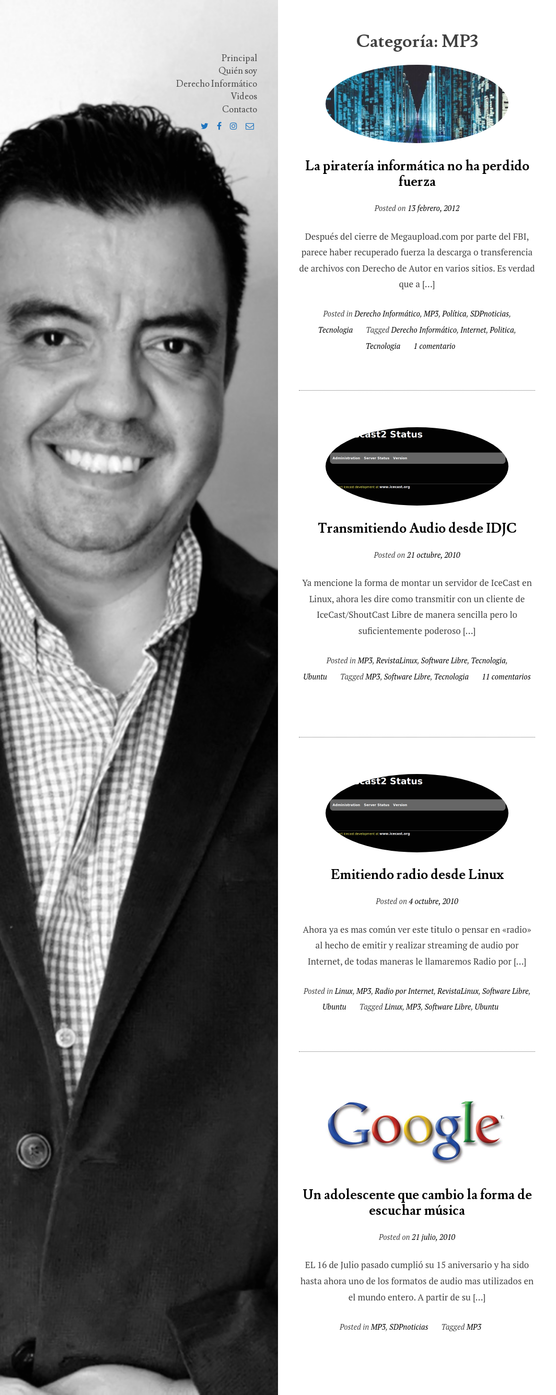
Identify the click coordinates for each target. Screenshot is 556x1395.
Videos (244, 96)
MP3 (431, 314)
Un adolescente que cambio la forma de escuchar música (417, 1203)
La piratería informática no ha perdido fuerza (417, 174)
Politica (502, 330)
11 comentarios (506, 677)
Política (454, 314)
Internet (473, 330)
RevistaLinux (397, 660)
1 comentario (434, 346)
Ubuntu (315, 677)
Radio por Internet (404, 991)
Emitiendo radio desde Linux (417, 875)
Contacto (239, 109)
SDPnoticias (489, 314)
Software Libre (444, 660)
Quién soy (237, 71)
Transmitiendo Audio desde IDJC (417, 528)
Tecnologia (335, 330)
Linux (344, 991)
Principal (239, 58)
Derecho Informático (216, 84)
